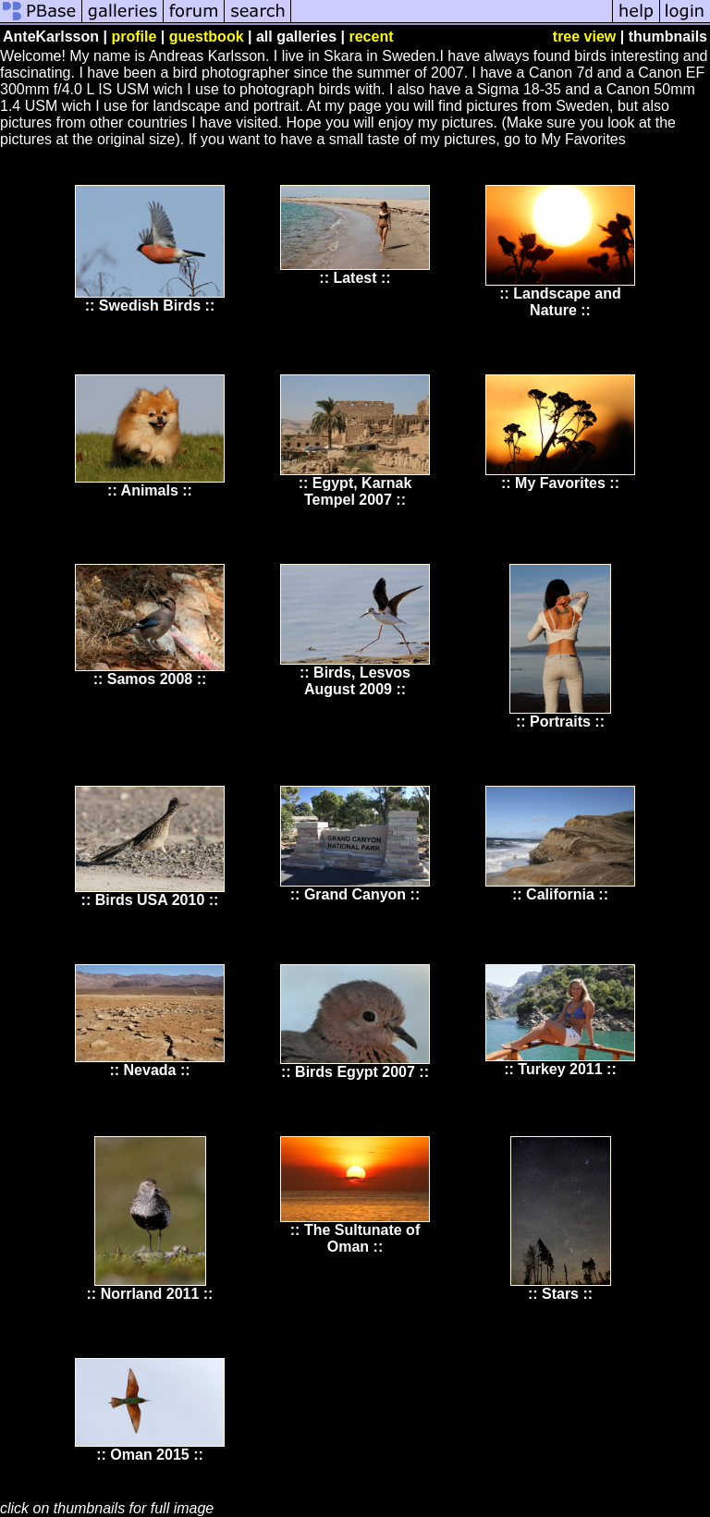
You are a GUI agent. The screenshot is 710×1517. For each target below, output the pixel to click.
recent (371, 36)
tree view (584, 36)
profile (133, 36)
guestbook (206, 36)
